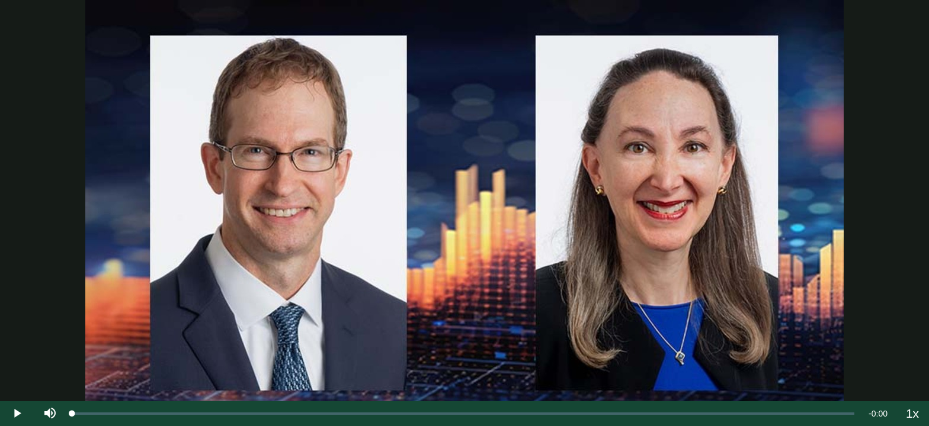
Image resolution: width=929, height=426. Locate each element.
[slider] (463, 413)
